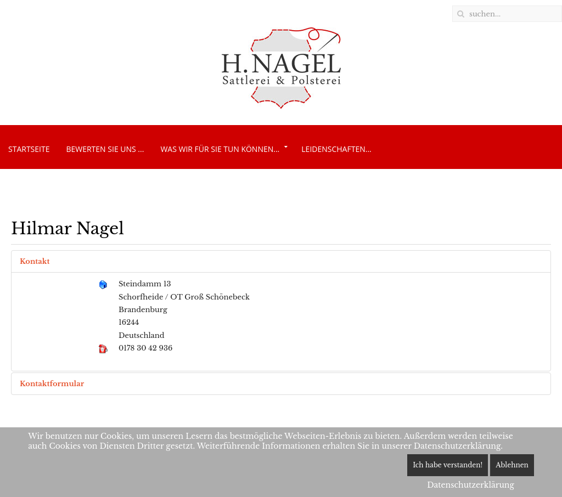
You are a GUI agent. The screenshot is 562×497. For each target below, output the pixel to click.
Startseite (28, 149)
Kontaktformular (52, 383)
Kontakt (34, 261)
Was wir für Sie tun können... (219, 149)
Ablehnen (512, 465)
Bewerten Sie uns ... (105, 149)
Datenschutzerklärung (470, 485)
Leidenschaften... (336, 149)
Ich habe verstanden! (447, 465)
